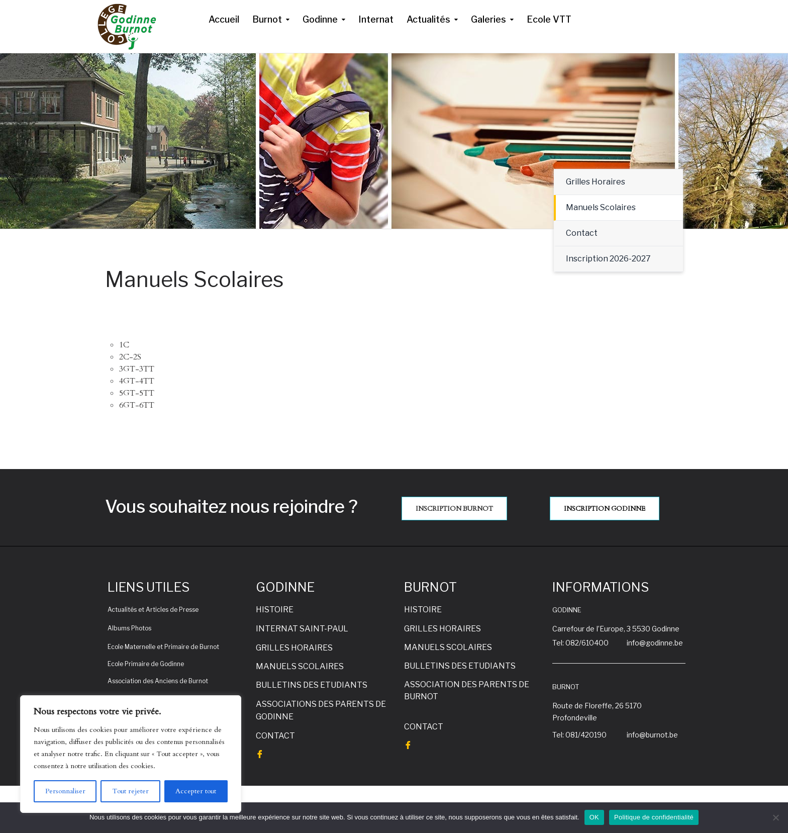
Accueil (224, 19)
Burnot (267, 19)
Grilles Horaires (595, 182)
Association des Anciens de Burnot (158, 681)
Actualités (428, 19)
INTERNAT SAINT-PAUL (302, 628)
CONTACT (275, 736)
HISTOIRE (274, 609)
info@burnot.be (652, 734)
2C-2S (130, 356)
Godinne (320, 19)
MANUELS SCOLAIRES (300, 666)
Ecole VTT (549, 19)
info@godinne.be (655, 642)
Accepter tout (195, 791)
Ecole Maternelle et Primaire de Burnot (163, 647)
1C (124, 344)
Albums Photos (129, 628)
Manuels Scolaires (601, 207)
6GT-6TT (136, 405)
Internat (375, 19)
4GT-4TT (136, 381)
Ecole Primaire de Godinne (146, 664)
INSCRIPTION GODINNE (604, 508)
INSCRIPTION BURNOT (454, 508)
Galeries (488, 19)
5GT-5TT (136, 393)
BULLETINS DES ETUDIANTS (311, 685)
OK (594, 817)
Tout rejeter (130, 791)
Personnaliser (65, 791)
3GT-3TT (136, 369)
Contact (582, 233)
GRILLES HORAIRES (294, 648)
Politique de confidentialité (654, 817)
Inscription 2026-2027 (608, 258)
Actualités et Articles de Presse (153, 609)
